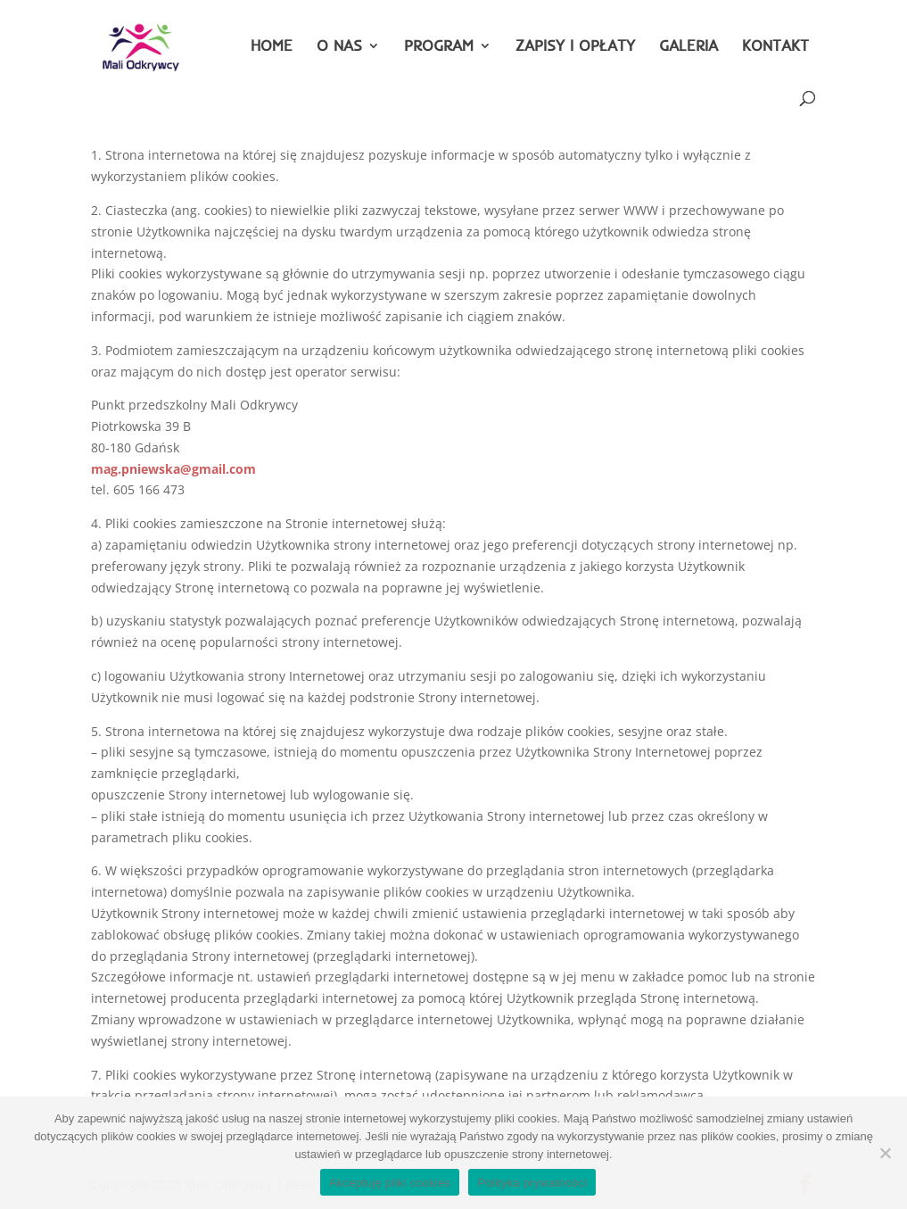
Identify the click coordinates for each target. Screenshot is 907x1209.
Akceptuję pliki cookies (390, 1182)
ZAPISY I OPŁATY (575, 46)
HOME (272, 46)
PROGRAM (439, 46)
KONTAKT (775, 46)
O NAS (339, 46)
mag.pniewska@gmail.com (173, 468)
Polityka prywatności (532, 1182)
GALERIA (688, 46)
